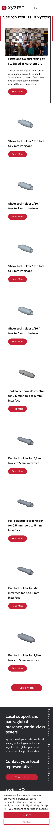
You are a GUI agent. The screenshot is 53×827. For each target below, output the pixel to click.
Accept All (26, 815)
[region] (26, 809)
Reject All (27, 822)
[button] (26, 687)
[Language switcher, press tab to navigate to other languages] (37, 8)
